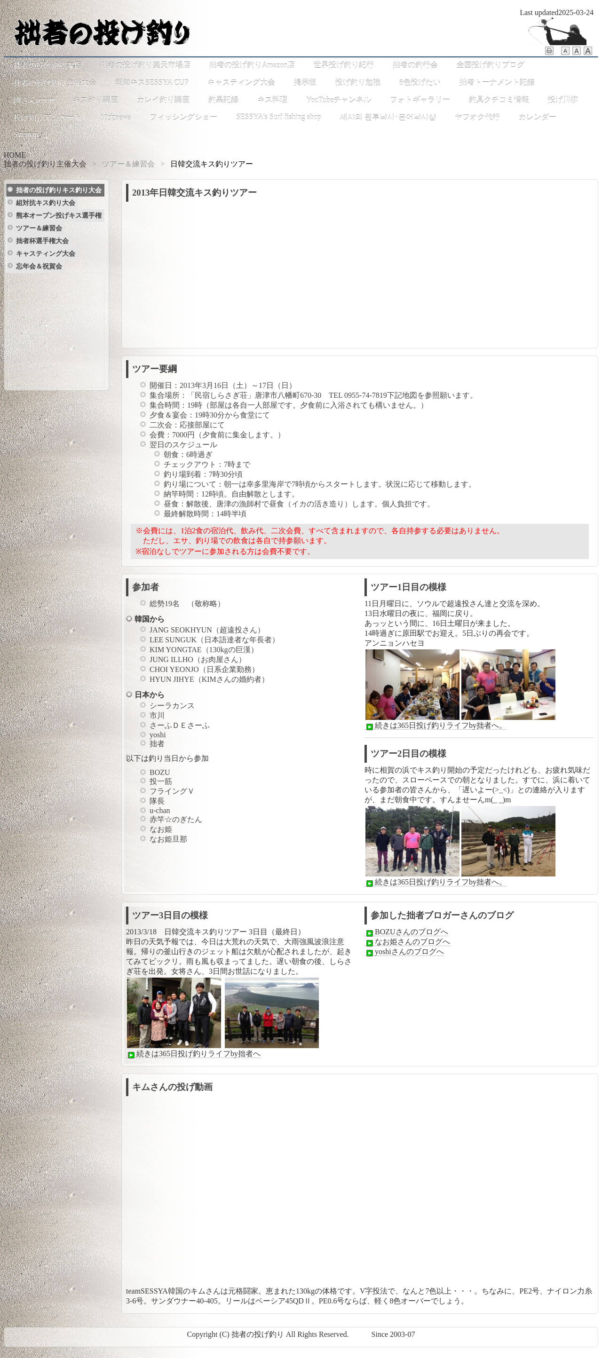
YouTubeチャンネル (338, 100)
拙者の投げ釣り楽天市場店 (145, 65)
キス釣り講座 (95, 100)
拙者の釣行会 (415, 65)
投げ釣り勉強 (357, 83)
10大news (115, 117)
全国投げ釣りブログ (490, 65)
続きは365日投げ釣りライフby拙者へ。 (435, 725)
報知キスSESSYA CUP (152, 83)
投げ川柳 (563, 100)
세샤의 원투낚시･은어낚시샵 (388, 117)
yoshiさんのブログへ (404, 951)
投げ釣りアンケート (47, 117)
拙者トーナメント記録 (497, 83)
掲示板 (305, 83)
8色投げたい (420, 83)
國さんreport (34, 100)
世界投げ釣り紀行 (344, 65)
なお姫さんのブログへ (407, 942)
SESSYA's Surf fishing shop (278, 117)
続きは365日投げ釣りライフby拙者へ (193, 1054)
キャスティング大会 (241, 83)
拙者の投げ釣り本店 (47, 65)
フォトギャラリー (420, 100)
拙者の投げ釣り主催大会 (55, 83)
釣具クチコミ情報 (499, 100)
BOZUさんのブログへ (406, 932)
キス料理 (272, 100)
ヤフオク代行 (477, 117)
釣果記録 (223, 100)
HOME (15, 155)
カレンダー (537, 117)
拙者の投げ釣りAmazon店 (252, 65)
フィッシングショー (183, 117)
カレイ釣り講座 (163, 100)
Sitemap (26, 134)
